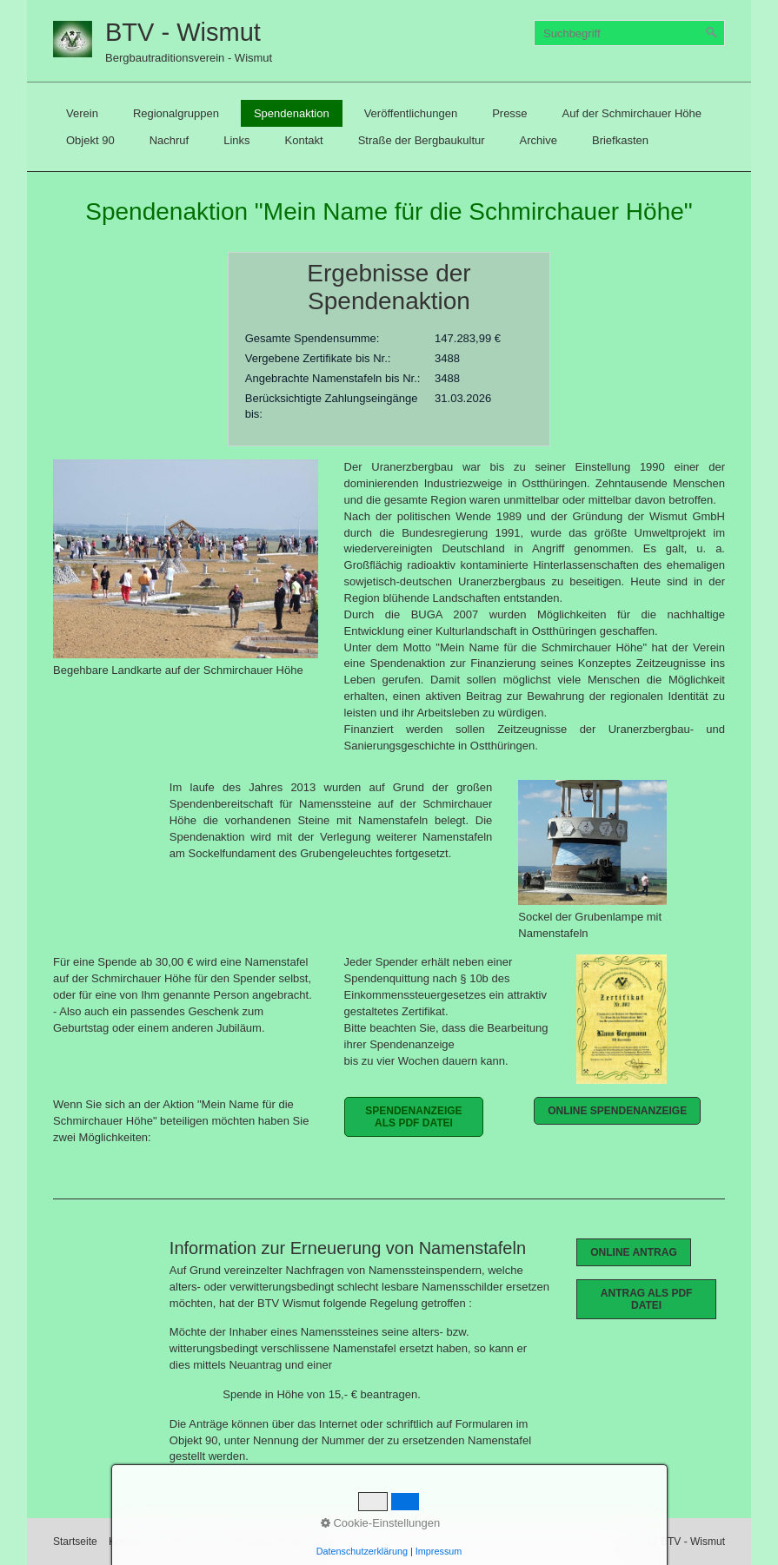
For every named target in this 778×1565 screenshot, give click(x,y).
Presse (509, 113)
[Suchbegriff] (629, 33)
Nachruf (170, 140)
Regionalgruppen (176, 113)
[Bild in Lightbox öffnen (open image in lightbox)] (185, 558)
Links (236, 140)
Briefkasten (620, 140)
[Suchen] (712, 33)
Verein (82, 113)
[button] (414, 1117)
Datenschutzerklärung (270, 1541)
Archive (538, 140)
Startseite (75, 1541)
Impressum (181, 1541)
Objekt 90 (90, 140)
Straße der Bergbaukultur (421, 140)
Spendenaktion (291, 113)
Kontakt (304, 140)
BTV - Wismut (183, 32)
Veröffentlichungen (410, 113)
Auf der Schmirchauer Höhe (632, 113)
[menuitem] (82, 113)
